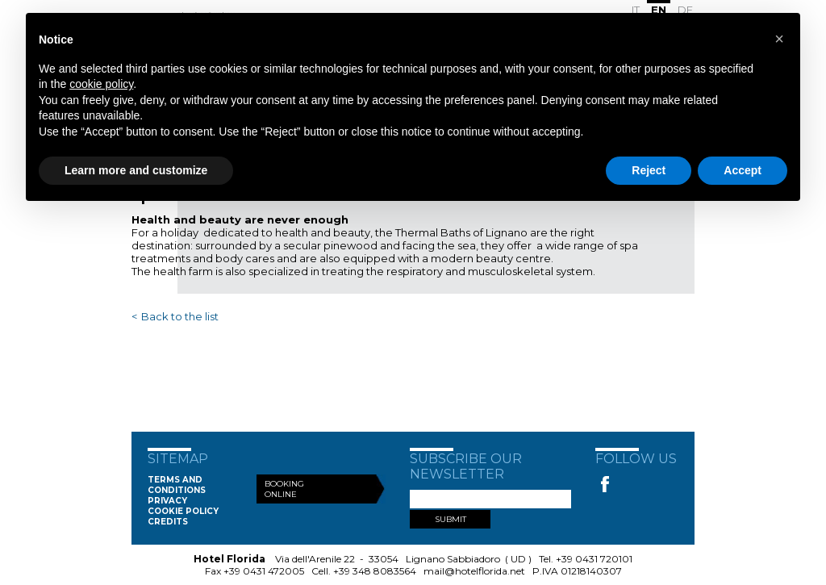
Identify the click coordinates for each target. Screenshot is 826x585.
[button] (779, 39)
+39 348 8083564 (374, 571)
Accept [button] (742, 170)
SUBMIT (450, 519)
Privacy (167, 500)
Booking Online (284, 488)
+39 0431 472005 (263, 571)
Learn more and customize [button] (136, 170)
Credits (168, 521)
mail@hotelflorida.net (474, 571)
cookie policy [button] (101, 83)
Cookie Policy (183, 511)
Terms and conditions (177, 484)
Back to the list (180, 316)
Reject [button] (648, 170)
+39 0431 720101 (594, 559)
